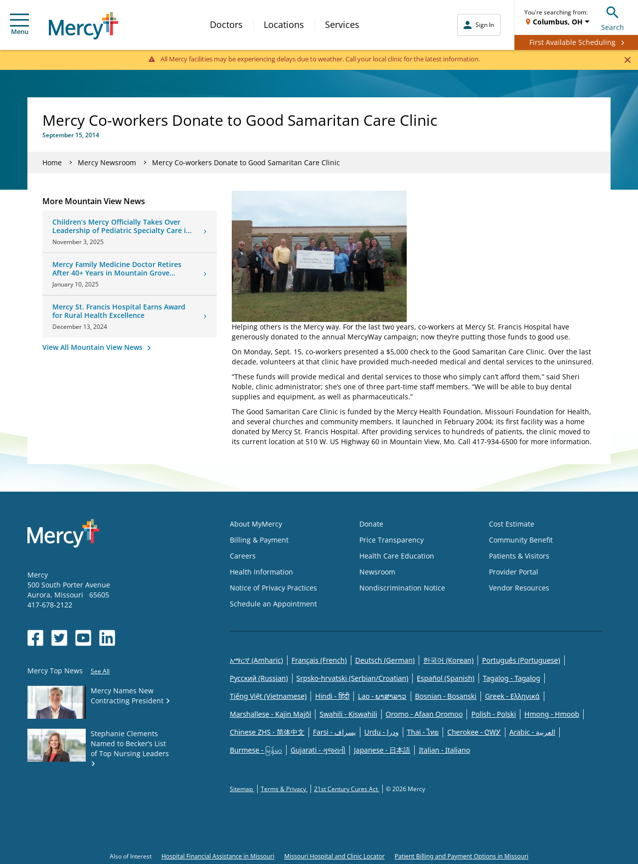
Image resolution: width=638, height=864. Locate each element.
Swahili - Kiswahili (348, 714)
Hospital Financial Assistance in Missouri (217, 856)
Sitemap (242, 789)
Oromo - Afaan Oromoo (424, 714)
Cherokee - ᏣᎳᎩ (473, 732)
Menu (19, 24)
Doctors (226, 24)
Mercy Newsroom (107, 162)
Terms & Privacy (284, 789)
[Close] (627, 59)
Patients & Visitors (519, 556)
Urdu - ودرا (381, 732)
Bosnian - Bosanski (446, 696)
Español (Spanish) (446, 678)
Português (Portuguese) (521, 660)
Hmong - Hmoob (551, 714)
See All (100, 671)
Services (342, 24)
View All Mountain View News (93, 347)
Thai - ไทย (423, 732)
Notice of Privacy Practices (273, 587)
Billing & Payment (259, 540)
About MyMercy (256, 524)
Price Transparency (391, 540)
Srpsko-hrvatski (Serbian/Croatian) (353, 678)
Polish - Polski (493, 714)
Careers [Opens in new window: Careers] (243, 556)
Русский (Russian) (259, 678)
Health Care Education (396, 556)
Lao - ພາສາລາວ (382, 696)
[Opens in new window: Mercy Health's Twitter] (59, 638)
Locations (284, 24)
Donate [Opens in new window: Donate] (371, 524)
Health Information (261, 571)
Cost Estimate (511, 524)
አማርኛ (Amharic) (256, 660)
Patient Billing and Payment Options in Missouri (461, 856)
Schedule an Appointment (273, 603)
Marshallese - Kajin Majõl (270, 714)
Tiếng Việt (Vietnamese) (268, 696)
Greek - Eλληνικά (512, 696)
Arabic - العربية (532, 732)
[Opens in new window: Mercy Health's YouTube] (83, 638)
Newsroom (377, 571)
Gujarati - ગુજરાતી (318, 750)
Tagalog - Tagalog (511, 678)
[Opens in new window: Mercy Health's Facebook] (35, 638)
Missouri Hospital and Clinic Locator (334, 856)
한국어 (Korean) (448, 660)
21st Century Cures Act (346, 789)
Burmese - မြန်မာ (256, 750)
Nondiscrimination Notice (402, 587)
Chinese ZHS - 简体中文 (267, 732)
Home (52, 162)
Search (612, 17)
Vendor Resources (519, 587)
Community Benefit (521, 540)
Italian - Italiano (444, 750)
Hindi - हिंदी (332, 696)
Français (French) (319, 660)
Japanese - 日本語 (382, 750)
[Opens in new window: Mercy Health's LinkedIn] (107, 638)
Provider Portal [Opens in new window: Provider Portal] (513, 571)
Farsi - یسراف (334, 732)
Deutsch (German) (385, 660)
